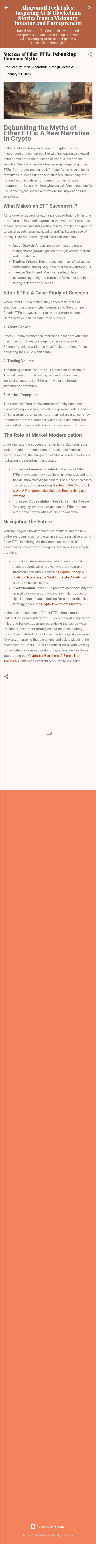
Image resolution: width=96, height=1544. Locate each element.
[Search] (89, 9)
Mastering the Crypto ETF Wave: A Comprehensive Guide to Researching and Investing (51, 490)
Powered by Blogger (48, 1527)
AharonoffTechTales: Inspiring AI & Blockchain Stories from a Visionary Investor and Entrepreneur (48, 15)
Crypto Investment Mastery (61, 604)
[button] (89, 55)
